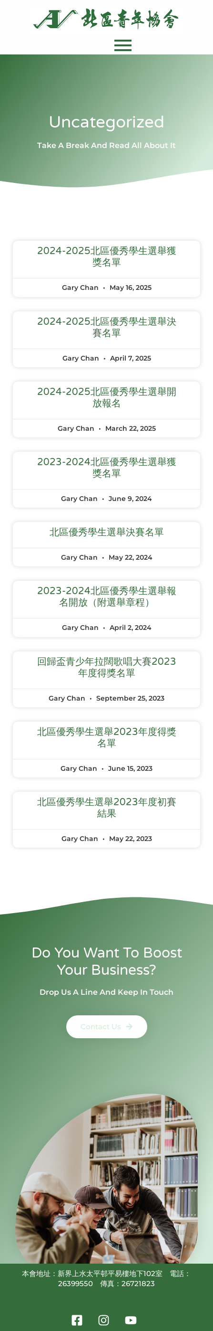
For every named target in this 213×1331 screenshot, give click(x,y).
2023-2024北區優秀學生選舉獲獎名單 (106, 468)
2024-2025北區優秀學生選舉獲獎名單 (106, 256)
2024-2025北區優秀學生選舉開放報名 (106, 397)
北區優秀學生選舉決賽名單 (107, 532)
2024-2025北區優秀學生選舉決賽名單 (106, 327)
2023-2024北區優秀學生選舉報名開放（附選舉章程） (106, 597)
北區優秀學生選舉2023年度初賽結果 (106, 808)
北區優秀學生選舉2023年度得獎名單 (106, 737)
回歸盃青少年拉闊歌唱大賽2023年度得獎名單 (106, 667)
